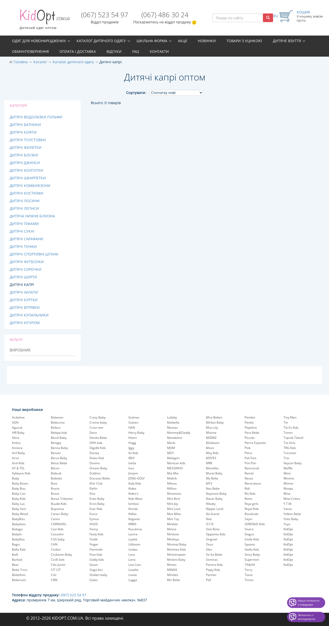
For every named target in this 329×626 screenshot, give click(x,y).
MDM (171, 448)
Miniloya (173, 539)
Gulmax (133, 417)
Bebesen (57, 417)
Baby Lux (18, 504)
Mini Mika (174, 514)
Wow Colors (291, 498)
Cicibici (56, 549)
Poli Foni (250, 458)
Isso (131, 468)
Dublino (94, 473)
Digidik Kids (97, 448)
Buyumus (57, 509)
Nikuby (211, 504)
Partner (211, 575)
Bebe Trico (19, 570)
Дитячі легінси (24, 208)
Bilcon (55, 468)
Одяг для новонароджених (39, 40)
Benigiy (56, 443)
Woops (288, 488)
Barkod (17, 559)
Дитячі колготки (26, 170)
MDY (170, 453)
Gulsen (133, 422)
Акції (182, 40)
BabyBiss (18, 519)
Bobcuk (56, 473)
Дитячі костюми (26, 193)
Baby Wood (20, 514)
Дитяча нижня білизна (32, 216)
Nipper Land (214, 509)
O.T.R (209, 524)
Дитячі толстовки (28, 139)
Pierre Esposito (255, 443)
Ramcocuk (252, 468)
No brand (212, 514)
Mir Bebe (173, 580)
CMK (54, 580)
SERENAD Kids (255, 524)
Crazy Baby (97, 417)
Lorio (132, 559)
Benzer (56, 453)
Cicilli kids (58, 559)
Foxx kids (95, 554)
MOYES (211, 458)
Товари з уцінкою (244, 40)
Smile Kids (252, 539)
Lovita (132, 575)
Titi (285, 422)
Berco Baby (59, 458)
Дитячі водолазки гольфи (36, 117)
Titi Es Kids (290, 427)
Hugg (132, 443)
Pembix (250, 417)
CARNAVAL (58, 524)
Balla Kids (19, 549)
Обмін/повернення (30, 51)
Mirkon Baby (215, 422)
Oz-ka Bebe (214, 554)
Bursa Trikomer (62, 498)
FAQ (135, 51)
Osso (209, 544)
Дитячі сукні (22, 231)
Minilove (173, 534)
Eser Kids (95, 509)
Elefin (93, 488)
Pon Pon (250, 463)
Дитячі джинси (25, 162)
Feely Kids (96, 534)
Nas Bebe (213, 488)
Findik (93, 539)
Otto (209, 549)
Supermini (252, 559)
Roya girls (251, 504)
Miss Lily (212, 427)
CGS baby (58, 539)
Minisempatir (176, 554)
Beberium (19, 580)
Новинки (207, 40)
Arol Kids (18, 463)
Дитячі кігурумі (25, 322)
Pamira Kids (214, 565)
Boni (54, 483)
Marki (171, 443)
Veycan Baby (292, 463)
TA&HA (250, 565)
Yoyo (286, 524)
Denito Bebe (98, 438)
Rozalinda (251, 514)
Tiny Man (289, 417)
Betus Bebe (59, 463)
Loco (131, 554)
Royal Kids (252, 509)
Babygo (17, 529)
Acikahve (18, 417)
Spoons (250, 544)
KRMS (132, 524)
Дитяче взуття (287, 40)
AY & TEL (18, 468)
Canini (55, 519)
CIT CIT (56, 570)
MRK (209, 463)
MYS (209, 483)
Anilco (16, 443)
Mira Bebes (214, 417)
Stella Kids (252, 549)
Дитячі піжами (24, 223)
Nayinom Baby (216, 493)
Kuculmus (135, 529)
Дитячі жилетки (25, 147)
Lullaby (172, 417)
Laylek (132, 539)
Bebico (56, 427)
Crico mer (96, 427)
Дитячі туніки (23, 246)
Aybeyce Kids (21, 473)
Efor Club (95, 483)
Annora (17, 448)
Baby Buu (18, 488)
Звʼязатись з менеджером (306, 617)
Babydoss (19, 524)
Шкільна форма (152, 40)
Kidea (132, 488)
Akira (15, 438)
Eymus (94, 519)
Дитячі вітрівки (25, 307)
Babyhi (17, 534)
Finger (93, 544)
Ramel (249, 473)
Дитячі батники (25, 124)
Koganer (134, 519)
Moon (210, 448)
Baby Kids (19, 498)
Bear (15, 565)
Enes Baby (96, 498)
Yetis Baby (290, 519)
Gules (93, 580)
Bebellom (18, 575)
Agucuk (17, 427)
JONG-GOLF (136, 478)
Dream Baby (98, 468)
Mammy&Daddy (178, 432)
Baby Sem (19, 509)
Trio (286, 458)
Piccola (250, 438)
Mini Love (174, 509)
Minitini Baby (176, 559)
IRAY (131, 458)
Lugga (132, 580)
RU (275, 15)
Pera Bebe (252, 432)
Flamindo (95, 549)
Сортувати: (136, 92)
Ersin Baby (96, 504)
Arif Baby (18, 453)
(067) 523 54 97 (104, 14)
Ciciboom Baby (61, 554)
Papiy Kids (213, 570)
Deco (93, 432)
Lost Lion (134, 565)
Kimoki (133, 509)
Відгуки (114, 51)
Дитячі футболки (27, 261)
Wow (286, 493)
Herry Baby (136, 432)
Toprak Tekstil (293, 438)
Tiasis (249, 575)
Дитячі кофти (23, 132)
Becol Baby (59, 438)
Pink (247, 448)
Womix (288, 483)
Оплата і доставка (77, 51)
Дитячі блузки (24, 155)
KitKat (132, 514)
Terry (248, 570)
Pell (208, 580)
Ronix (248, 498)
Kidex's (133, 493)
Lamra (133, 534)
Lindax (133, 549)
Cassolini (57, 534)
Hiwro (132, 438)
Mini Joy (172, 504)
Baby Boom (20, 483)
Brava (55, 493)
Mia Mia (172, 473)
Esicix (93, 514)
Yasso (287, 509)
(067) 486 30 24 (164, 14)
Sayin (248, 519)
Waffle (288, 468)
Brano (55, 488)
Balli (15, 554)
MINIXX (172, 570)
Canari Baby (59, 514)
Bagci (16, 544)
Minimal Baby (176, 544)
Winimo (288, 478)
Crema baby (98, 422)
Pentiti (249, 422)
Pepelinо (251, 427)
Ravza (249, 478)
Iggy (131, 448)
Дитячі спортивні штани (34, 254)
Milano (172, 483)
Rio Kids (250, 493)
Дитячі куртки (24, 299)
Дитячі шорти (23, 277)
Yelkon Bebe (292, 514)
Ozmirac (212, 559)
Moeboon (212, 443)
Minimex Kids (176, 549)
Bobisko (56, 478)
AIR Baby (18, 432)
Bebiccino (58, 422)
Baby (15, 478)
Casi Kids (57, 529)
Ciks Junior (58, 565)
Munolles (212, 468)
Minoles (172, 575)
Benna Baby (59, 448)
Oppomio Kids (216, 534)
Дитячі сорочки (25, 269)
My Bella (212, 478)
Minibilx (172, 524)
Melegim (173, 458)
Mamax (172, 427)
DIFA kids (95, 443)
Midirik (172, 478)
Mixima (211, 432)
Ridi (247, 488)
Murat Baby (214, 473)
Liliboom (134, 544)
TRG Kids (289, 448)
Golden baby (98, 575)
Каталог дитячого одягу (101, 40)
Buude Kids (59, 504)
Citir (54, 575)
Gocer (93, 565)
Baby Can (18, 493)
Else (92, 493)
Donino (94, 463)
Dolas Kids (96, 458)
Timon (249, 580)
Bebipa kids (59, 432)
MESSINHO (175, 468)
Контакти (159, 51)
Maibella (173, 422)
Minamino (174, 493)
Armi (15, 458)
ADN (15, 422)
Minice (171, 529)
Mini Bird (173, 498)
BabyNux (18, 539)
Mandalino (174, 438)
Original (211, 539)
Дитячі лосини (25, 200)
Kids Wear (135, 498)
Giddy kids (96, 559)
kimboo (133, 504)
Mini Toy (173, 519)
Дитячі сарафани (26, 238)
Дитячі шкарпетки (28, 177)
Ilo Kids (133, 453)
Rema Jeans (253, 483)
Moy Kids (212, 453)
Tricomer (289, 453)
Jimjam (133, 473)
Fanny (93, 529)
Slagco (249, 534)
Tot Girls (289, 443)
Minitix (171, 565)
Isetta (132, 463)
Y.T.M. (287, 504)
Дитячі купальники (29, 315)
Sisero (249, 529)
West (287, 473)
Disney (94, 453)
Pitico (248, 453)
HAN (131, 427)
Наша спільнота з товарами (308, 602)
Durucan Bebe (99, 478)
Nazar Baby (214, 498)
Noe (209, 519)
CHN (54, 544)
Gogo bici (96, 570)
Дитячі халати (24, 292)
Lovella (133, 570)
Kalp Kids (134, 483)
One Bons (213, 529)
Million (171, 488)
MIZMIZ (211, 438)
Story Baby (252, 554)
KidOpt (288, 529)
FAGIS (93, 524)
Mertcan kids (176, 463)
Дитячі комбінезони (30, 185)
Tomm (288, 432)
